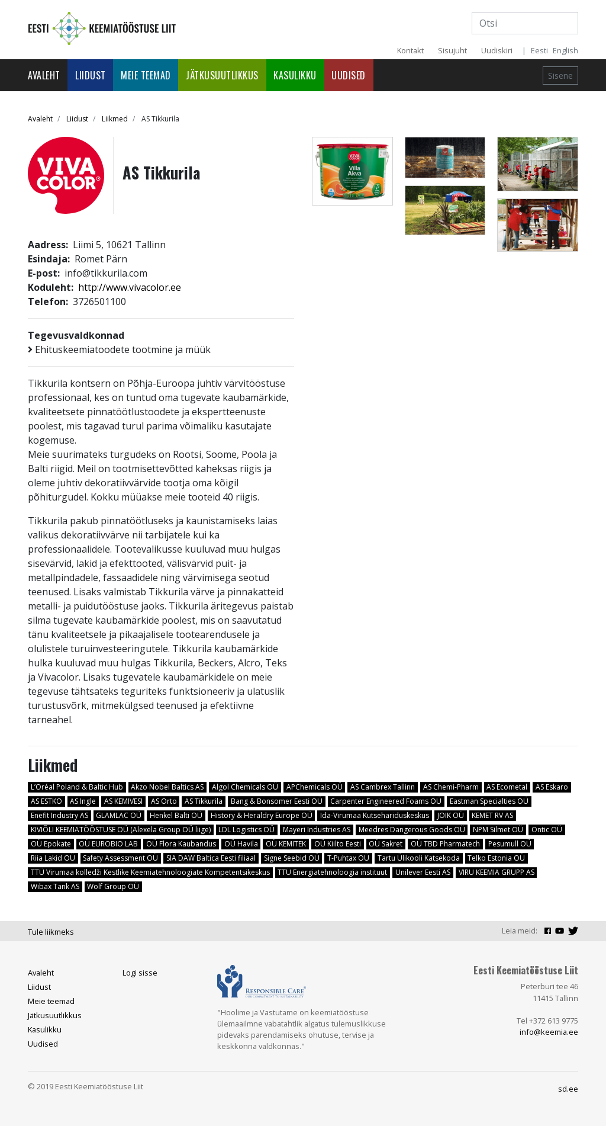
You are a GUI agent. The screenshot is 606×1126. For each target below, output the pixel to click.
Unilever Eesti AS (422, 872)
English (565, 50)
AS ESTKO (46, 801)
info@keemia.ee (549, 1031)
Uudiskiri (496, 50)
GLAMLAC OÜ (118, 815)
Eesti (539, 50)
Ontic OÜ (546, 830)
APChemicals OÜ (314, 787)
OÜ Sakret (385, 844)
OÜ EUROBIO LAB (108, 844)
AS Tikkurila (204, 801)
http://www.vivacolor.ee (129, 287)
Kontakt (410, 50)
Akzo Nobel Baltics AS (167, 787)
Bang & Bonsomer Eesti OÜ (277, 801)
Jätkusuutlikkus (222, 75)
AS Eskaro (552, 787)
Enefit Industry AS (59, 815)
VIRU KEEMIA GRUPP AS (496, 872)
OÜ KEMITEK (286, 844)
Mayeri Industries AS (316, 830)
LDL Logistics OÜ (246, 830)
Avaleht (44, 75)
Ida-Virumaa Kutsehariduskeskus (374, 815)
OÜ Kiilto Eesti (337, 844)
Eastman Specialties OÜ (489, 801)
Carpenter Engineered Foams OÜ (385, 801)
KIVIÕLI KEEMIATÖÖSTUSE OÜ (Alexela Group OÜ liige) (121, 830)
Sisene (560, 75)
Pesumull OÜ (509, 844)
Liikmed (115, 119)
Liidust (90, 75)
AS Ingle (83, 801)
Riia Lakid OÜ (53, 858)
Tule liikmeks (51, 931)
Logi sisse (140, 972)
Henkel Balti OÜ (176, 815)
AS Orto (164, 801)
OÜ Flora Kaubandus (181, 844)
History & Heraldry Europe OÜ (261, 815)
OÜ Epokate (51, 844)
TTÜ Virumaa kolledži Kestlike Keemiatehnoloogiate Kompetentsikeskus (150, 872)
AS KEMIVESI (123, 801)
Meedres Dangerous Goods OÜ (412, 830)
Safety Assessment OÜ (120, 858)
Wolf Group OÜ (113, 886)
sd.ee (568, 1088)
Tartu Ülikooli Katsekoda (419, 858)
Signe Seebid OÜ (292, 858)
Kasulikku (295, 75)
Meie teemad (146, 75)
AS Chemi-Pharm (451, 787)
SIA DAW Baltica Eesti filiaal (211, 858)
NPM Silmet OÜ (498, 830)
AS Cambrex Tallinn (382, 787)
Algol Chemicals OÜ (245, 787)
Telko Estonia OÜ (496, 858)
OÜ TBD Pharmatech (445, 844)
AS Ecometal (506, 787)
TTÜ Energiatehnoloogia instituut (332, 872)
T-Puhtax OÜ (348, 858)
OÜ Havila (241, 844)
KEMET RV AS (492, 815)
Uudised (348, 75)
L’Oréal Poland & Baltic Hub (77, 787)
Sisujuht (452, 50)
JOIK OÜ (450, 815)
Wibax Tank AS (55, 886)
